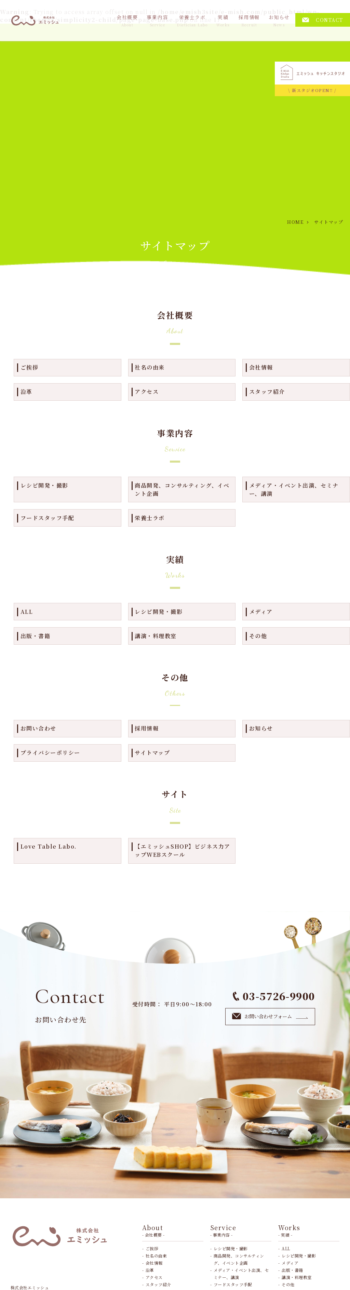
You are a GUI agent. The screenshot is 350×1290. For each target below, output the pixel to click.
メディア (261, 612)
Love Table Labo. (49, 846)
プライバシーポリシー (50, 753)
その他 (258, 636)
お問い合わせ (38, 728)
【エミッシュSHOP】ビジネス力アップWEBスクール (182, 850)
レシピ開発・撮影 (44, 485)
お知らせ (279, 20)
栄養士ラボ (192, 20)
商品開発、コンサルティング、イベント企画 (182, 489)
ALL (27, 612)
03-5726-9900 (274, 996)
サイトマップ (152, 753)
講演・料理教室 (156, 636)
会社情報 (261, 367)
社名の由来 (150, 367)
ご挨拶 (30, 367)
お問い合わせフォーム (270, 1016)
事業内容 (157, 20)
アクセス (147, 392)
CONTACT (322, 19)
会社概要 (127, 20)
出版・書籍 (36, 636)
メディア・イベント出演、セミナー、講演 (294, 489)
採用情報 (249, 20)
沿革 (26, 392)
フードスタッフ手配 (48, 518)
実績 (223, 20)
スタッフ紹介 (267, 392)
